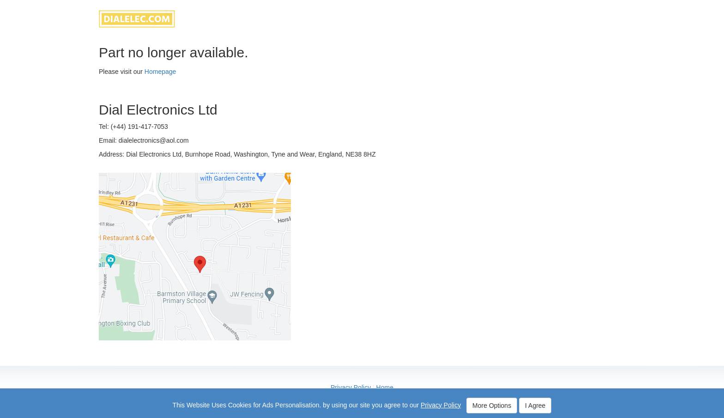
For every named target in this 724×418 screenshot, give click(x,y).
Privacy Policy (351, 387)
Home (384, 387)
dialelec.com (137, 19)
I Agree (535, 405)
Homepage (160, 71)
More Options (491, 405)
